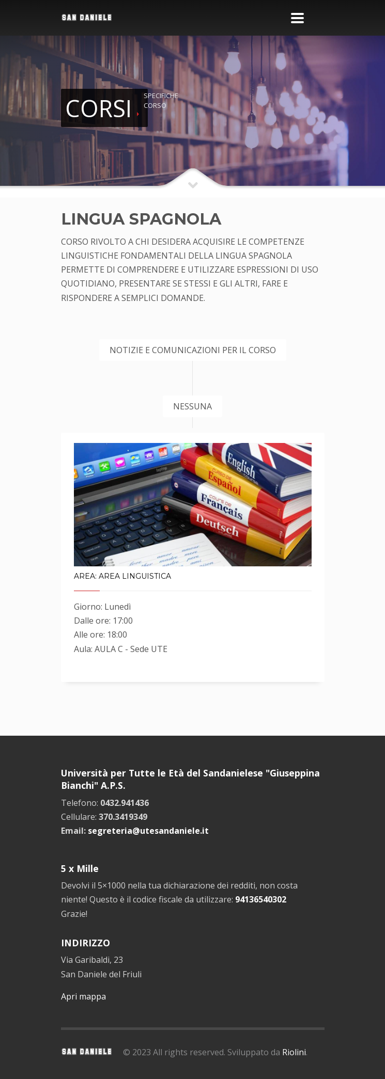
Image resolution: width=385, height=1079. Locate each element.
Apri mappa (83, 996)
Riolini (294, 1052)
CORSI (98, 108)
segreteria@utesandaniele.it (148, 830)
